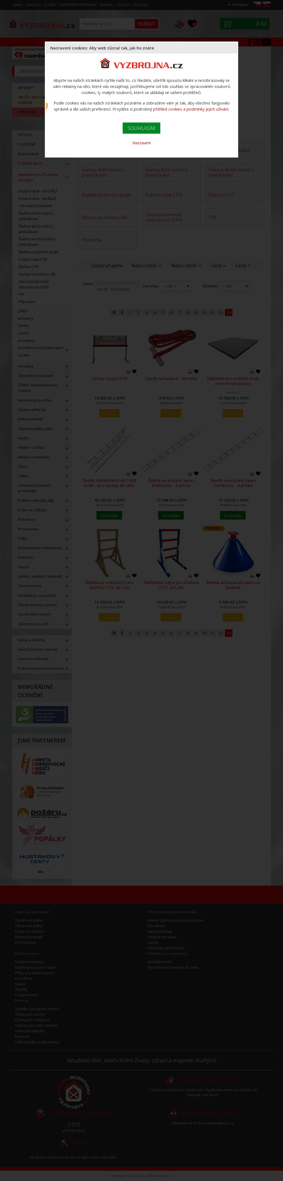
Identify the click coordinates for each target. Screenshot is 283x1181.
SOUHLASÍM (141, 128)
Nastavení (141, 142)
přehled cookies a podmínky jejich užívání (190, 109)
